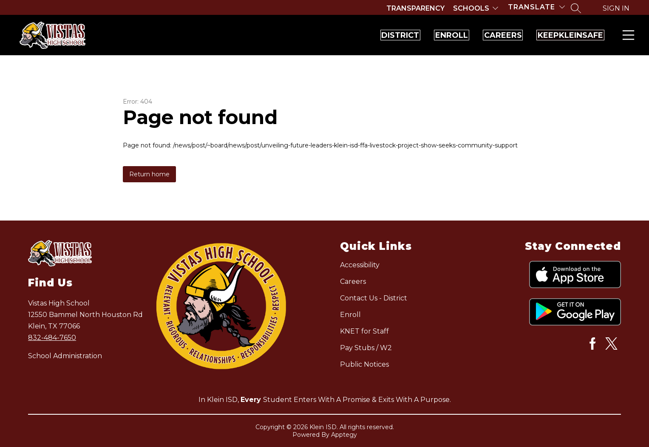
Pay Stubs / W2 (366, 348)
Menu (626, 35)
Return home (149, 174)
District (322, 35)
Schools (471, 8)
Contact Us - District (373, 298)
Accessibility (360, 265)
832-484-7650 (52, 338)
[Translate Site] (536, 7)
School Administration (65, 356)
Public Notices (364, 364)
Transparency (415, 8)
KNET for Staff (364, 331)
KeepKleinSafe (559, 35)
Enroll (396, 35)
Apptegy (344, 435)
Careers (469, 35)
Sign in (616, 8)
